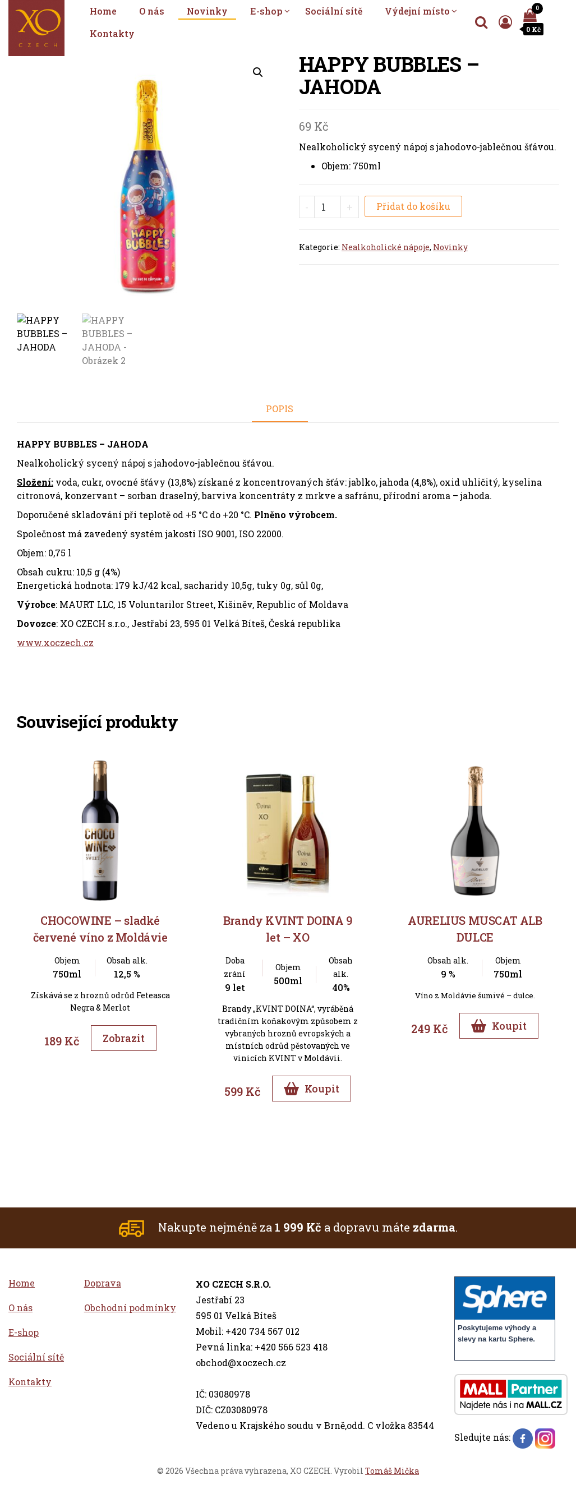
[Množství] (328, 207)
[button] (258, 72)
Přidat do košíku (413, 206)
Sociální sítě (333, 11)
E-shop (266, 11)
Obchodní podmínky (130, 1307)
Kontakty (112, 33)
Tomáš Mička (392, 1470)
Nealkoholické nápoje (386, 247)
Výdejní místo (417, 11)
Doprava (102, 1283)
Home (103, 11)
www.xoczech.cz (55, 642)
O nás (151, 11)
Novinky (207, 11)
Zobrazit (124, 1038)
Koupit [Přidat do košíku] (311, 1088)
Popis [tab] (279, 408)
